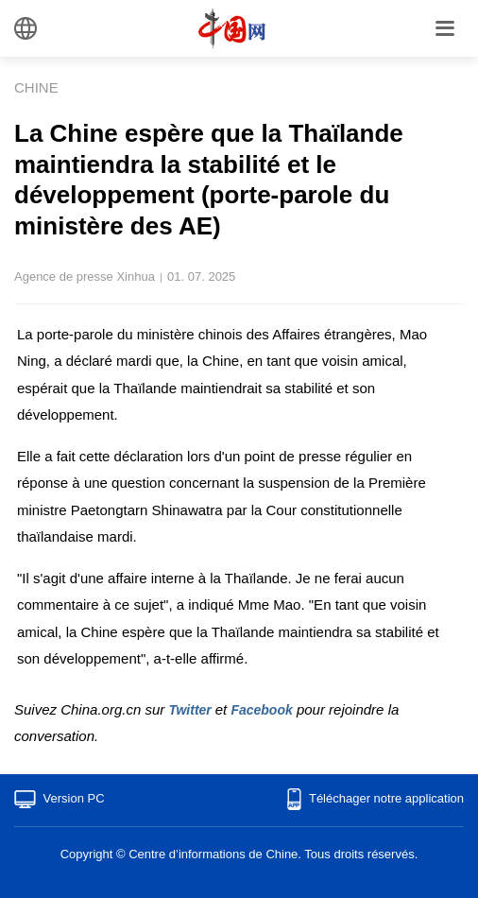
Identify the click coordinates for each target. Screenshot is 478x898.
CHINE (36, 87)
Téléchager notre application (386, 798)
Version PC (74, 798)
